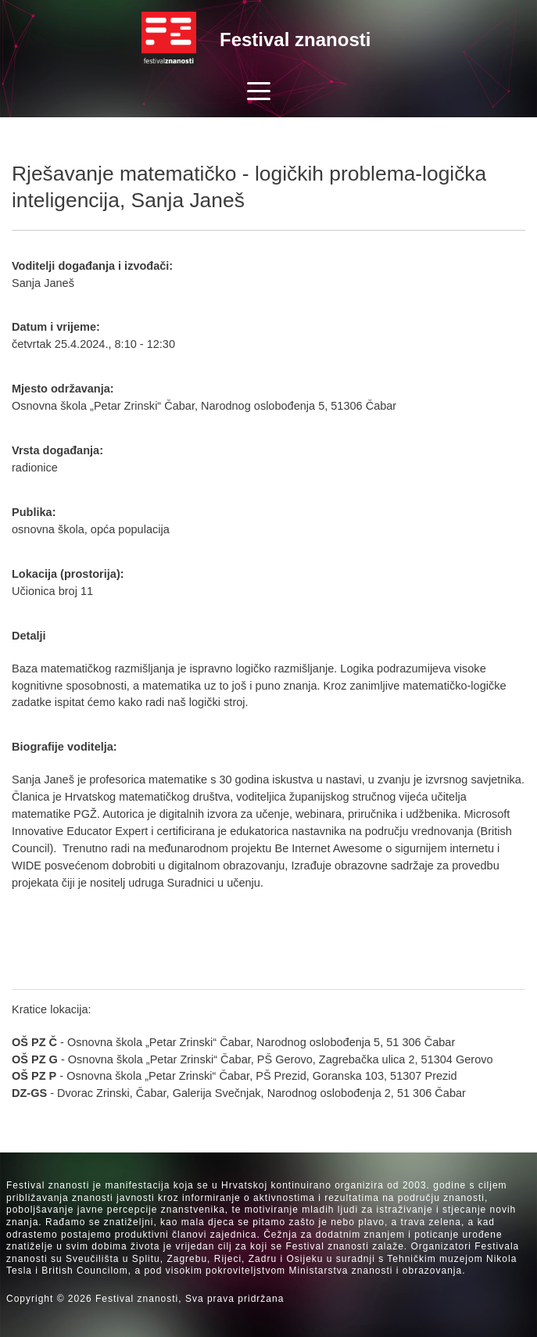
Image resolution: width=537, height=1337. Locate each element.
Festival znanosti (295, 39)
